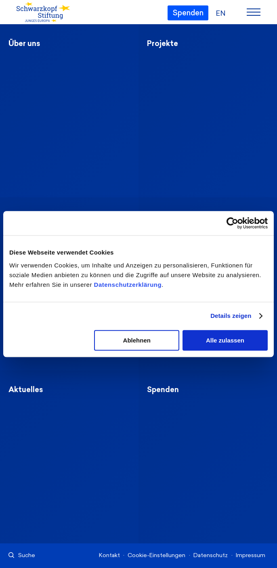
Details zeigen (230, 315)
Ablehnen (137, 340)
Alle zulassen (225, 340)
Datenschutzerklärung (128, 284)
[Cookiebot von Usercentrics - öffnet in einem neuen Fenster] (232, 223)
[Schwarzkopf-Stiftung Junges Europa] (40, 12)
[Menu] (253, 12)
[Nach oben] (242, 499)
